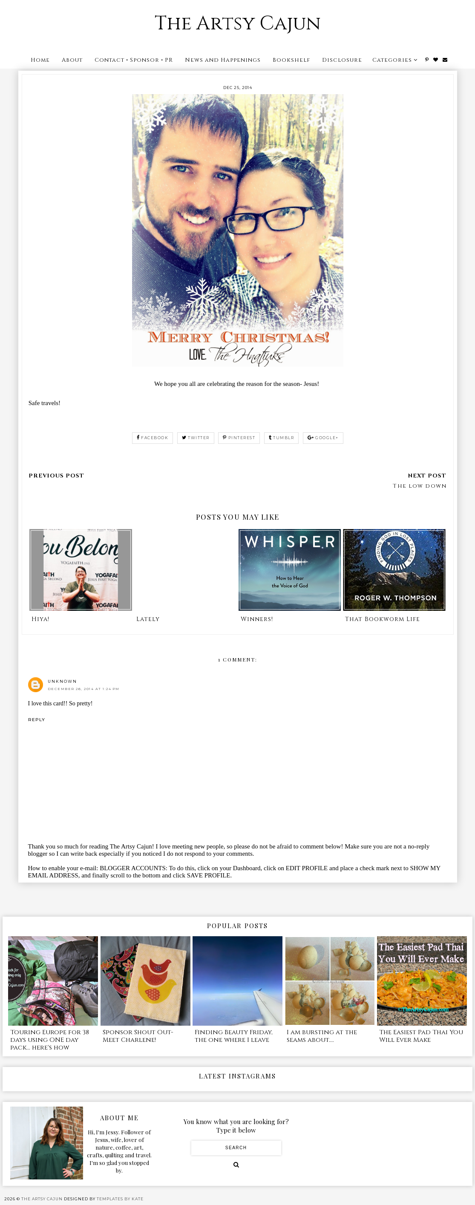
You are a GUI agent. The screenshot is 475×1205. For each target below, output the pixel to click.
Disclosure (342, 60)
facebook (153, 437)
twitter (196, 437)
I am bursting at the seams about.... (322, 1036)
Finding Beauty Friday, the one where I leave (234, 1036)
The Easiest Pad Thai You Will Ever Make (421, 1036)
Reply (36, 719)
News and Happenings (223, 60)
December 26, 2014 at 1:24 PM (84, 689)
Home (40, 60)
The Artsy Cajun (238, 24)
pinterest (239, 437)
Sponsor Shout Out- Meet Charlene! (138, 1036)
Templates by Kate (120, 1198)
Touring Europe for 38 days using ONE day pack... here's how (49, 1040)
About (72, 60)
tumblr (281, 437)
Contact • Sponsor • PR (134, 60)
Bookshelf (291, 60)
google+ (323, 437)
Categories (392, 60)
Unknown (62, 681)
